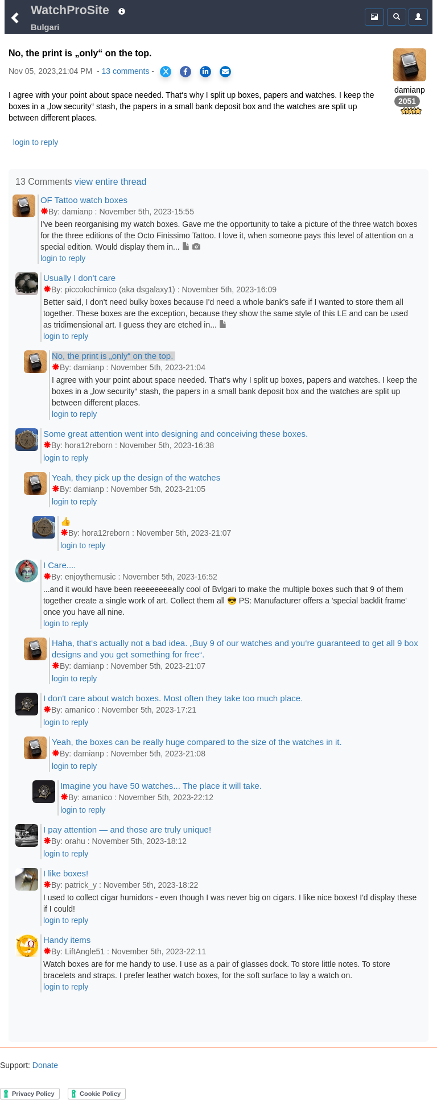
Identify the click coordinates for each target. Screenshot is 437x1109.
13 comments (125, 71)
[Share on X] (165, 71)
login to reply (35, 142)
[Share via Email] (225, 71)
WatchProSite (70, 10)
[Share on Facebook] (185, 71)
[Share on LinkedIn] (205, 71)
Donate (44, 1065)
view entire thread (110, 182)
